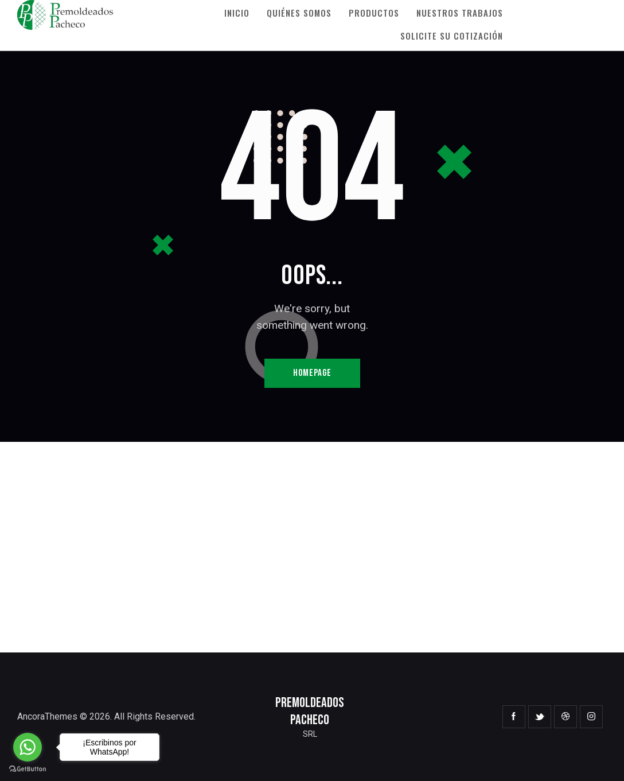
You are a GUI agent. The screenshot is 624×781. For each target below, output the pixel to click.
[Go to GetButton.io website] (27, 769)
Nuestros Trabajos (459, 12)
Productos (374, 12)
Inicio (236, 12)
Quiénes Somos (299, 12)
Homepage (312, 373)
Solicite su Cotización (451, 35)
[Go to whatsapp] (27, 747)
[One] (312, 547)
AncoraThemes (47, 716)
